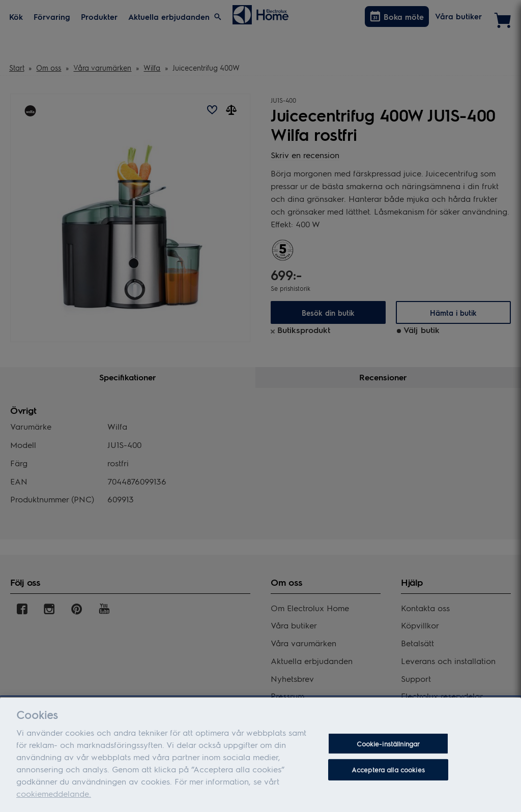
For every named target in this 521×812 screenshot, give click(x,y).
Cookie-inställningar (388, 748)
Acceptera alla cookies (388, 775)
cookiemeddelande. (53, 799)
